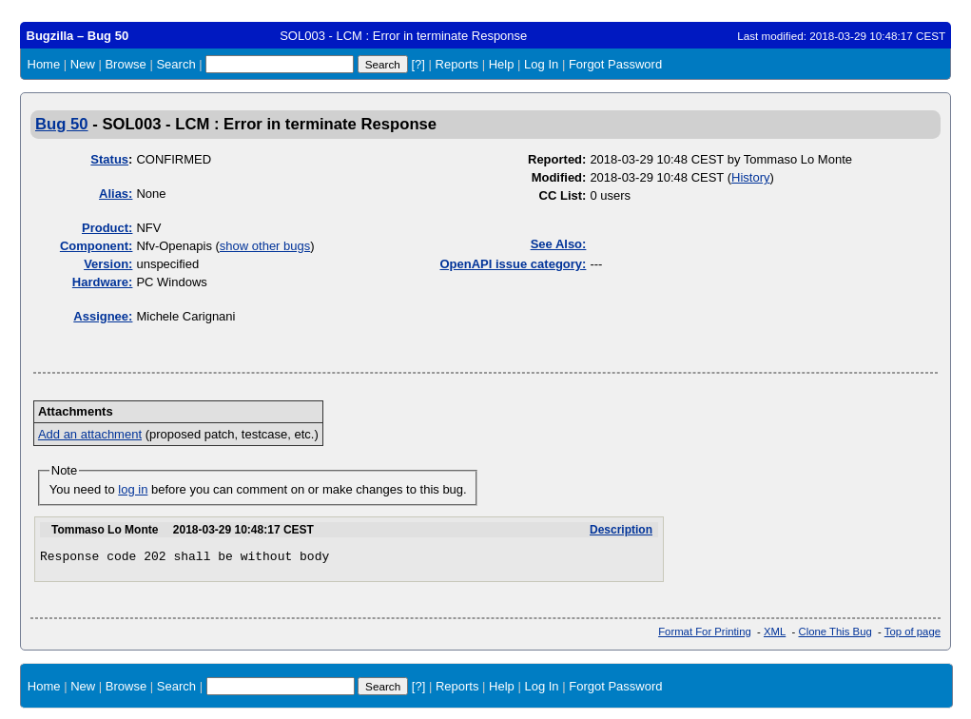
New (82, 64)
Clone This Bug (835, 634)
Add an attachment (90, 434)
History (750, 177)
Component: (96, 246)
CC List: (563, 195)
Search (175, 64)
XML (775, 634)
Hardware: (102, 282)
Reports (457, 64)
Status (109, 159)
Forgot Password (615, 64)
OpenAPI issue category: (513, 264)
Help (502, 64)
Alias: (115, 193)
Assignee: (102, 316)
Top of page (912, 634)
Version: (108, 264)
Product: (107, 228)
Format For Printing (704, 634)
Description (621, 529)
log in (132, 489)
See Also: (559, 244)
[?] (417, 64)
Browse (125, 64)
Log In (541, 64)
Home (44, 64)
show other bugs (265, 246)
